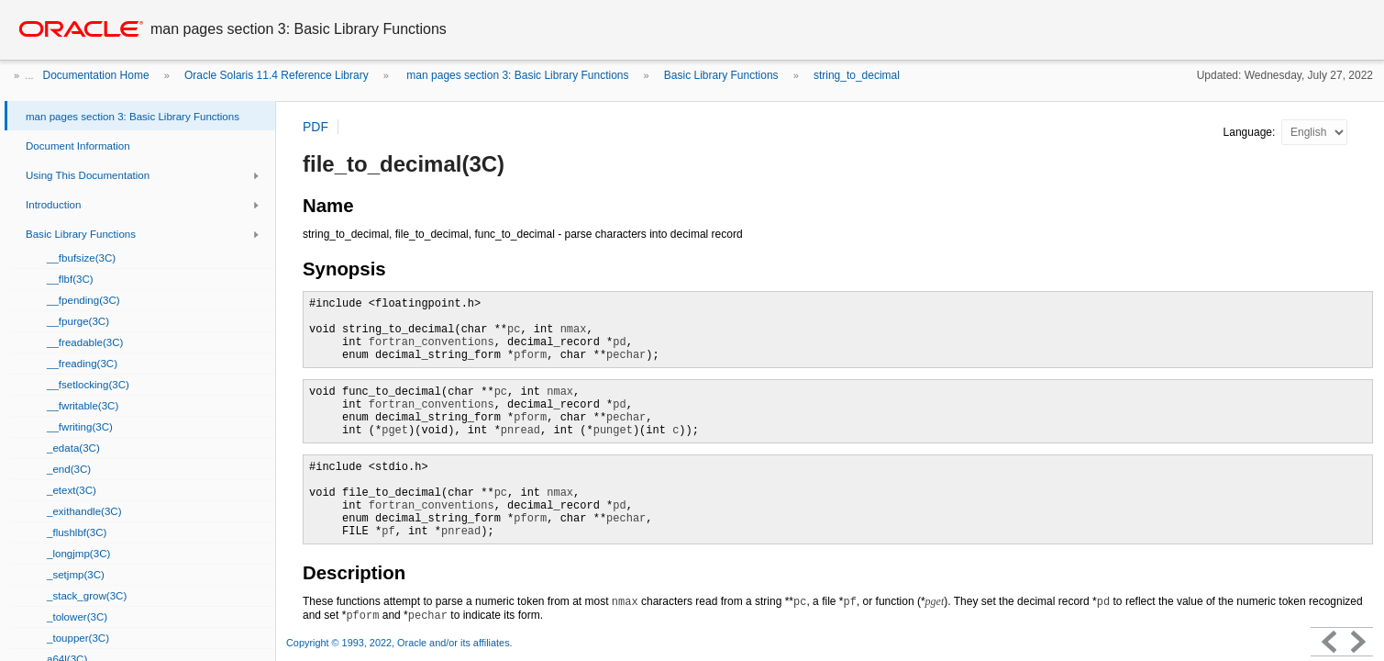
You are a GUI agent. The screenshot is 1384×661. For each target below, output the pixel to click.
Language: (1251, 132)
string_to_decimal (857, 75)
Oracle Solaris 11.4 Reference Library (276, 75)
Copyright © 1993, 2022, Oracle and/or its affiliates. (400, 642)
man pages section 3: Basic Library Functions (516, 75)
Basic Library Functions (721, 75)
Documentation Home (96, 75)
